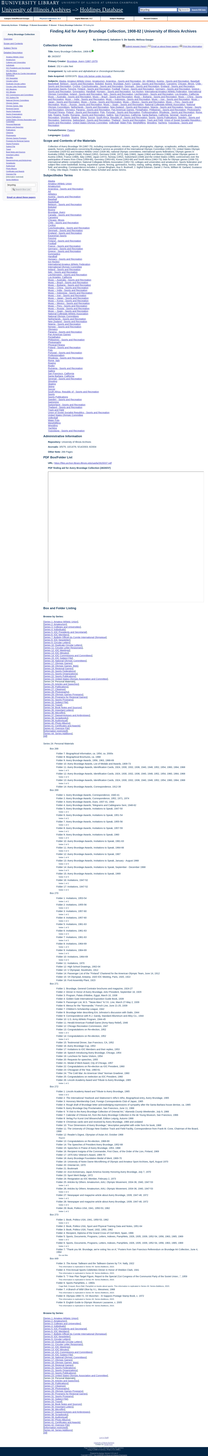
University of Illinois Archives (36, 10)
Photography (193, 109)
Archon (101, 1453)
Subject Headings (117, 19)
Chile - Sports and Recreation (63, 222)
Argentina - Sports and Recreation (123, 81)
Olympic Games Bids (14, 106)
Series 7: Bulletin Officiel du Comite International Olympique (75, 637)
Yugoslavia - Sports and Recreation (66, 430)
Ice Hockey (137, 91)
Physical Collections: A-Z (50, 19)
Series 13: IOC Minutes (56, 653)
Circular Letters (12, 81)
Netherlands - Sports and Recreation (90, 107)
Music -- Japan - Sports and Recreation (68, 298)
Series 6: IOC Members (56, 634)
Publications (10, 130)
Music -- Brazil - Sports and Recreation (113, 96)
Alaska (62, 81)
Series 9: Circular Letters (57, 642)
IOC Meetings (11, 89)
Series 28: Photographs (56, 692)
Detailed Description (13, 52)
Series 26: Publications (56, 686)
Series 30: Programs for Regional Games (65, 697)
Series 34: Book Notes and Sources (62, 707)
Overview (8, 39)
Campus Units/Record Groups (16, 19)
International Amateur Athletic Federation (166, 91)
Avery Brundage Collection (71, 25)
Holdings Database (101, 10)
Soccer (91, 117)
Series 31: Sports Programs (58, 699)
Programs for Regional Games (18, 141)
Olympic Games (12, 103)
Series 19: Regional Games (58, 668)
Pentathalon (142, 109)
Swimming (66, 120)
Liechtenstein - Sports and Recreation (154, 94)
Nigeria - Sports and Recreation (166, 107)
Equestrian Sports (57, 89)
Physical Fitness (56, 112)
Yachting (162, 122)
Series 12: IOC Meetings (56, 650)
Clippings (9, 133)
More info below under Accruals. (94, 76)
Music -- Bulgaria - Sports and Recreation (155, 96)
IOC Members (11, 71)
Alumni (54, 25)
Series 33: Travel (52, 705)
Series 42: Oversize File (56, 728)
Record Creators (151, 19)
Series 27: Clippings (54, 689)
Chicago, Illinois (186, 83)
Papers (71, 130)
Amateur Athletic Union (15, 57)
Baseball (194, 81)
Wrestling (152, 122)
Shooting (65, 117)
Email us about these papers (21, 197)
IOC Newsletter (12, 78)
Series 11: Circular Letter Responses (63, 647)
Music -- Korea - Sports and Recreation (101, 102)
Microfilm (9, 157)
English (65, 135)
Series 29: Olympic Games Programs (63, 694)
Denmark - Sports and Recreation (141, 86)
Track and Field (155, 120)
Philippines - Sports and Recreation (167, 109)
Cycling (76, 86)
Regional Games (12, 109)
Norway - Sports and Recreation (64, 326)
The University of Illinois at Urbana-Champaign (110, 1455)
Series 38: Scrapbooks (55, 718)
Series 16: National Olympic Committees (65, 660)
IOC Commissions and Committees (19, 95)
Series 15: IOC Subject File (58, 658)
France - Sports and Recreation (137, 89)
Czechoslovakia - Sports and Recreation (102, 86)
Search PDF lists (199, 10)
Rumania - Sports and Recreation (87, 115)
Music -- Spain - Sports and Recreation (123, 104)
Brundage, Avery (121, 83)
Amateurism (10, 60)
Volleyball (114, 122)
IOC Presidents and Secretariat (18, 68)
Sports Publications (13, 117)
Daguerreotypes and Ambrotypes (19, 160)
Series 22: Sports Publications (59, 676)
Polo (102, 112)
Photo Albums (11, 169)
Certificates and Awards (15, 171)
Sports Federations (13, 111)
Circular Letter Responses (16, 86)
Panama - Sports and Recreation (93, 109)
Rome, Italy (54, 360)
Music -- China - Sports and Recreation (68, 287)
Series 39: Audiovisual (55, 720)
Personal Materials (13, 124)
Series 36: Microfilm (54, 712)
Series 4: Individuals (54, 629)
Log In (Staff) (104, 1438)
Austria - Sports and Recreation (172, 81)
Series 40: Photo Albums (57, 723)
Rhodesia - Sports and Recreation (177, 112)
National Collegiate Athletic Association (165, 104)
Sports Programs (12, 144)
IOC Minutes (11, 92)
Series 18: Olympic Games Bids (61, 666)
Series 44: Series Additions (58, 733)
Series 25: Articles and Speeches (61, 684)
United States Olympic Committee (90, 122)
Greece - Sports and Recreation (64, 251)
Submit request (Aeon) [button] (135, 46)
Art (143, 81)
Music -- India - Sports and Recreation (84, 99)
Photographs (11, 135)
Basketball (53, 83)
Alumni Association (39, 25)
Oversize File (11, 174)
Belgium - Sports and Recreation (77, 83)
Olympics (70, 109)
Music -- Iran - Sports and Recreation (171, 99)
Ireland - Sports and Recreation (86, 94)
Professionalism (149, 112)
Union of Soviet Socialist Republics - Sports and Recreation (78, 412)
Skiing (83, 117)
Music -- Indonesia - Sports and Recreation (128, 99)
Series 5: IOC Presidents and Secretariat (65, 632)
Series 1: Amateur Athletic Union (60, 621)
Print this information (191, 46)
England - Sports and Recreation (178, 86)
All (45, 736)
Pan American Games (122, 109)
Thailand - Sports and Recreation (128, 120)
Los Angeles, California (187, 94)
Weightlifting (139, 122)
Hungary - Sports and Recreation (114, 91)
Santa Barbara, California (155, 115)
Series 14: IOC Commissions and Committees (68, 655)
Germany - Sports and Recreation (172, 89)
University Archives (9, 25)
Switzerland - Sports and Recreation (91, 120)
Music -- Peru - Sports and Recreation (67, 306)
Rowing (57, 115)
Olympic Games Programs (16, 138)
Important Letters (12, 155)
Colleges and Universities (16, 62)
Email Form (108, 1444)
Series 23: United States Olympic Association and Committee (75, 679)
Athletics (151, 81)
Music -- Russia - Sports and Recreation (81, 104)
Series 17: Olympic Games (58, 663)
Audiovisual (10, 166)
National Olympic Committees (17, 100)
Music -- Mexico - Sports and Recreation (144, 102)
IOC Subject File (12, 97)
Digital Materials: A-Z (83, 19)
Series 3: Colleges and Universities (62, 627)
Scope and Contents (13, 43)
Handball (90, 91)
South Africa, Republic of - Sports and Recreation (121, 117)
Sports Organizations (14, 114)
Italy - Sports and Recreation (118, 94)
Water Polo (126, 122)
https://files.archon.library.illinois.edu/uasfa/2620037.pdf (83, 463)
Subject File (10, 146)
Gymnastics (78, 91)
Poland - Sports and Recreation (82, 112)
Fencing (72, 89)
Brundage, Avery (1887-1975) (82, 61)
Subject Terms (10, 48)
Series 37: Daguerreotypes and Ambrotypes (66, 715)
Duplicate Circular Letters (16, 84)
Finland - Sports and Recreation (94, 89)
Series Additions (12, 180)
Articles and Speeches (14, 127)
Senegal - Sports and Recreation (65, 378)
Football (116, 89)
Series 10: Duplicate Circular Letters (62, 645)
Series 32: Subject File (55, 702)
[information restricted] (55, 731)
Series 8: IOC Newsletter (57, 640)
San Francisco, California (128, 115)
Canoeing (172, 83)
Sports (152, 117)
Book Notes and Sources (15, 152)
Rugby (66, 115)
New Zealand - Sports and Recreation (129, 107)
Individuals (10, 65)
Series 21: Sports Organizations (60, 673)
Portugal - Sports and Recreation (123, 112)
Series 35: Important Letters (58, 710)
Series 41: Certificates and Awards (62, 725)
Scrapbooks (10, 163)
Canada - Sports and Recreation (148, 83)
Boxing (108, 83)
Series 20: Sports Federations (59, 671)
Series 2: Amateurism (55, 624)
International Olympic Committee (65, 267)
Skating (75, 117)
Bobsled (99, 83)
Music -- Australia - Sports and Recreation (69, 96)
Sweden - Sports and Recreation (65, 399)
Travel (8, 149)
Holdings (24, 25)
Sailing (109, 115)
